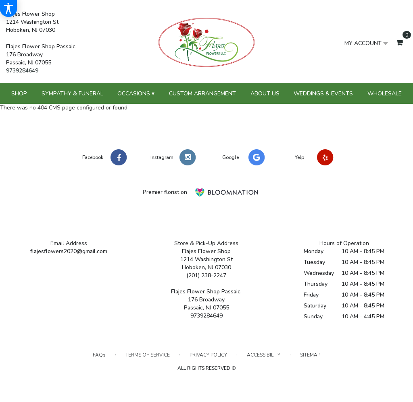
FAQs (99, 355)
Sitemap (310, 355)
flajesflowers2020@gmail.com (68, 251)
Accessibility (263, 355)
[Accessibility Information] (8, 8)
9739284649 (22, 70)
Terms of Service (147, 355)
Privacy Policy (208, 355)
